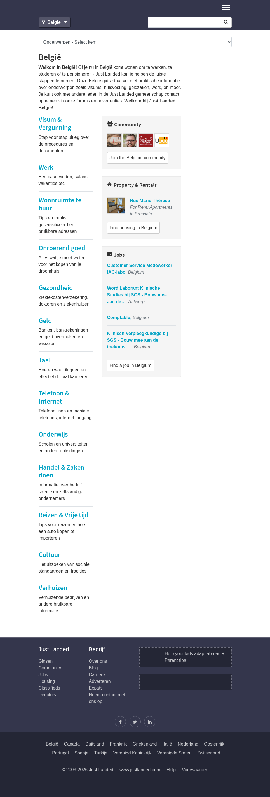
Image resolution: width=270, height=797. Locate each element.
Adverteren (100, 681)
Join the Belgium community (138, 157)
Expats (96, 688)
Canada (72, 744)
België (52, 744)
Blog (93, 667)
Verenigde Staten (174, 753)
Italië (167, 744)
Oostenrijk (214, 744)
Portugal (60, 753)
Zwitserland (208, 753)
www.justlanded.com (139, 769)
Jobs (116, 254)
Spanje (81, 753)
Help (171, 769)
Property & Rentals (132, 184)
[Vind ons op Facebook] (120, 721)
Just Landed (60, 7)
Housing (47, 681)
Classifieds (49, 688)
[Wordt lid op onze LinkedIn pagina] (149, 721)
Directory (48, 694)
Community (124, 124)
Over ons (98, 661)
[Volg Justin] (135, 721)
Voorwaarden (195, 769)
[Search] (226, 22)
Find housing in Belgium (134, 227)
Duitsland (94, 744)
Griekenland (145, 744)
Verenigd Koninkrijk (132, 753)
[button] (226, 7)
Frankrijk (118, 744)
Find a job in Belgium (130, 365)
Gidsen (46, 661)
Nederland (188, 744)
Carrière (97, 674)
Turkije (100, 753)
